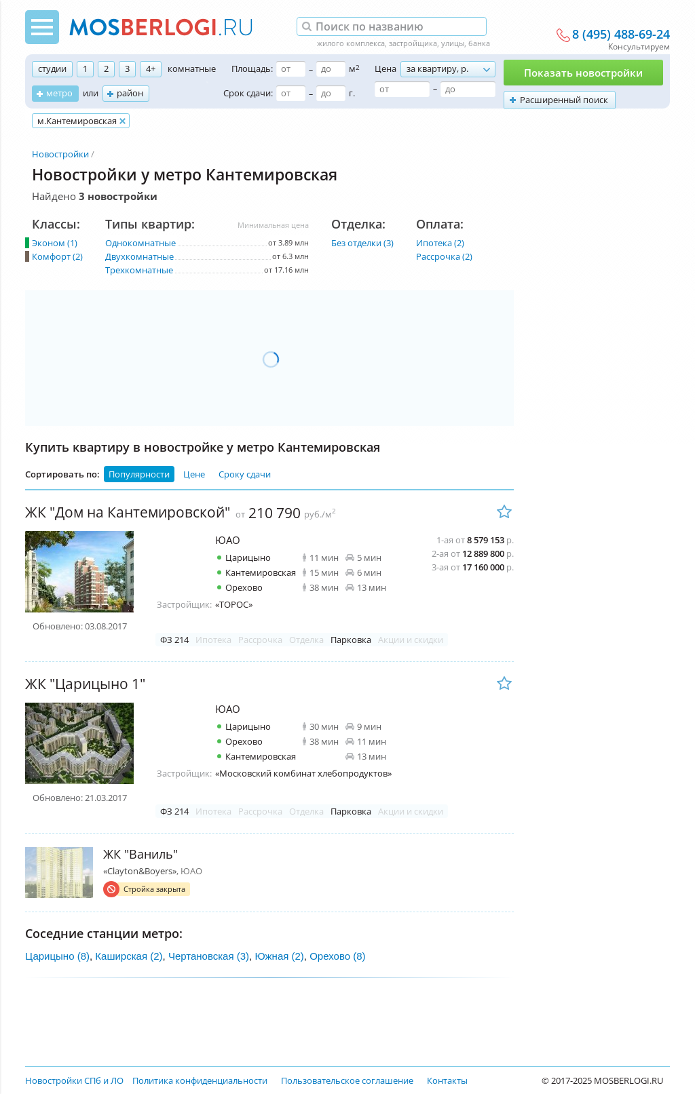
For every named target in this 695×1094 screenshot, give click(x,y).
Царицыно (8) (57, 956)
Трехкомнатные (139, 270)
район (130, 93)
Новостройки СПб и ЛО (74, 1080)
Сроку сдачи (245, 474)
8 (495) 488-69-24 (621, 34)
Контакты (447, 1080)
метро (59, 93)
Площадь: (252, 68)
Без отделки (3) (362, 243)
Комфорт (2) (57, 256)
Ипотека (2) (440, 243)
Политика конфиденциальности (199, 1080)
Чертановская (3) (208, 956)
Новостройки (60, 154)
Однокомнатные (140, 243)
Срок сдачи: (248, 93)
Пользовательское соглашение (347, 1080)
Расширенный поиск (564, 100)
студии (52, 68)
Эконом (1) (54, 243)
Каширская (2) (128, 956)
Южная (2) (279, 956)
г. (352, 93)
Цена (385, 68)
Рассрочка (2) (444, 256)
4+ (150, 68)
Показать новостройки (583, 72)
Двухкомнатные (139, 256)
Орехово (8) (337, 956)
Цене (194, 474)
